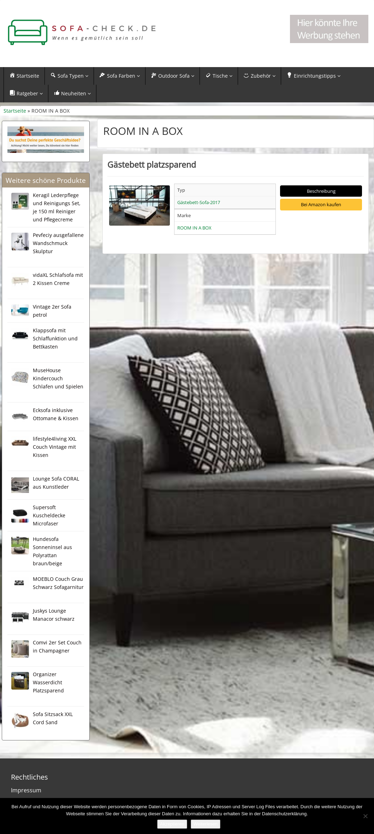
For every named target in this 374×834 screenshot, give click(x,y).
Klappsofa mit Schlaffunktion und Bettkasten (55, 338)
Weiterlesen (206, 824)
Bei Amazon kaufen (321, 204)
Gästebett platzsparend (151, 164)
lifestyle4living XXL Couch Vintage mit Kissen (54, 446)
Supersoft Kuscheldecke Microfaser (49, 515)
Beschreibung (321, 191)
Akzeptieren (172, 824)
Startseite (15, 110)
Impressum (26, 790)
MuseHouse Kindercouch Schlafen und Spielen (58, 378)
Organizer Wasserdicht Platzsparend (48, 682)
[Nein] (365, 816)
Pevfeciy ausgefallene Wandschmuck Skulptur (58, 243)
